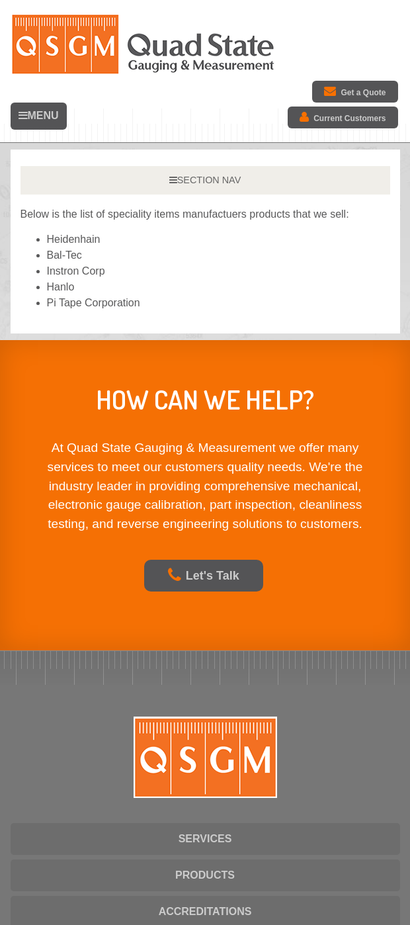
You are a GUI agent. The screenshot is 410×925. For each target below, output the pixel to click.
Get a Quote (355, 91)
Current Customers (343, 117)
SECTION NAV (205, 180)
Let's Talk (203, 575)
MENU (39, 115)
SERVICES (205, 838)
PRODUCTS (205, 875)
